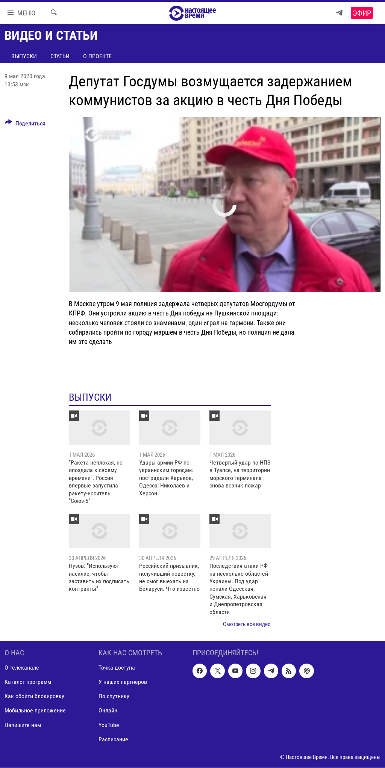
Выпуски (24, 56)
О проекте (97, 56)
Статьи (60, 56)
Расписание (113, 739)
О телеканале (22, 667)
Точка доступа (117, 667)
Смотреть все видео (247, 624)
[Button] (25, 124)
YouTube (109, 725)
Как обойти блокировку (34, 696)
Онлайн (108, 710)
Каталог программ (28, 682)
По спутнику (114, 696)
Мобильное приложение (35, 710)
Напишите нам (23, 725)
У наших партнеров (123, 682)
